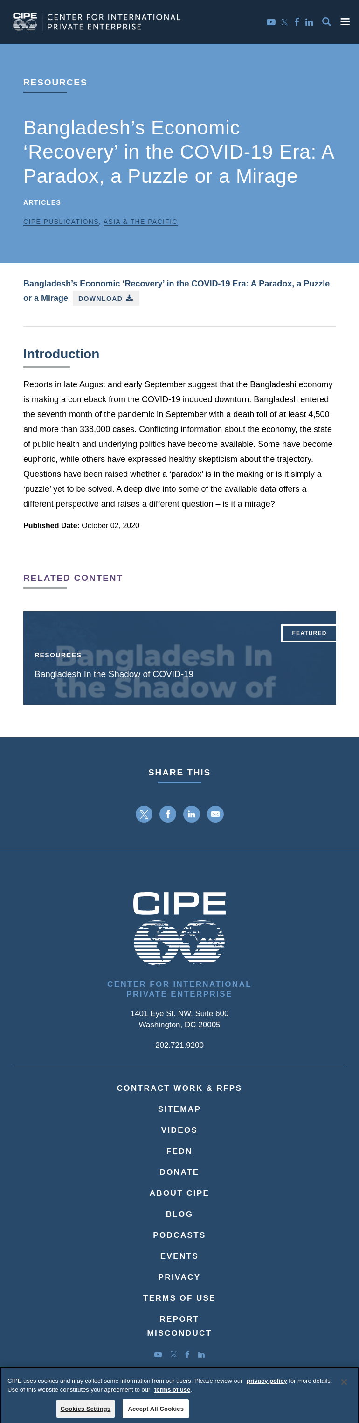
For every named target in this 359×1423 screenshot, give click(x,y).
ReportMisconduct (179, 1326)
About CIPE (180, 1193)
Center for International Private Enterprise (179, 989)
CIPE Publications (61, 221)
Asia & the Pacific (141, 221)
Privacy (180, 1277)
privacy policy (267, 1385)
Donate (180, 1172)
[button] (345, 22)
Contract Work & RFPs (179, 1088)
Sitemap (179, 1109)
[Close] (344, 1386)
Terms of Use (179, 1298)
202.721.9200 (179, 1045)
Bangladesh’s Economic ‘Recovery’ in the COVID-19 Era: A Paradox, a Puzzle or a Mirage (176, 292)
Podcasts (179, 1235)
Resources (55, 82)
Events (179, 1256)
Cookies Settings (86, 1413)
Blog (179, 1214)
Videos (179, 1130)
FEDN (179, 1151)
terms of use (172, 1394)
